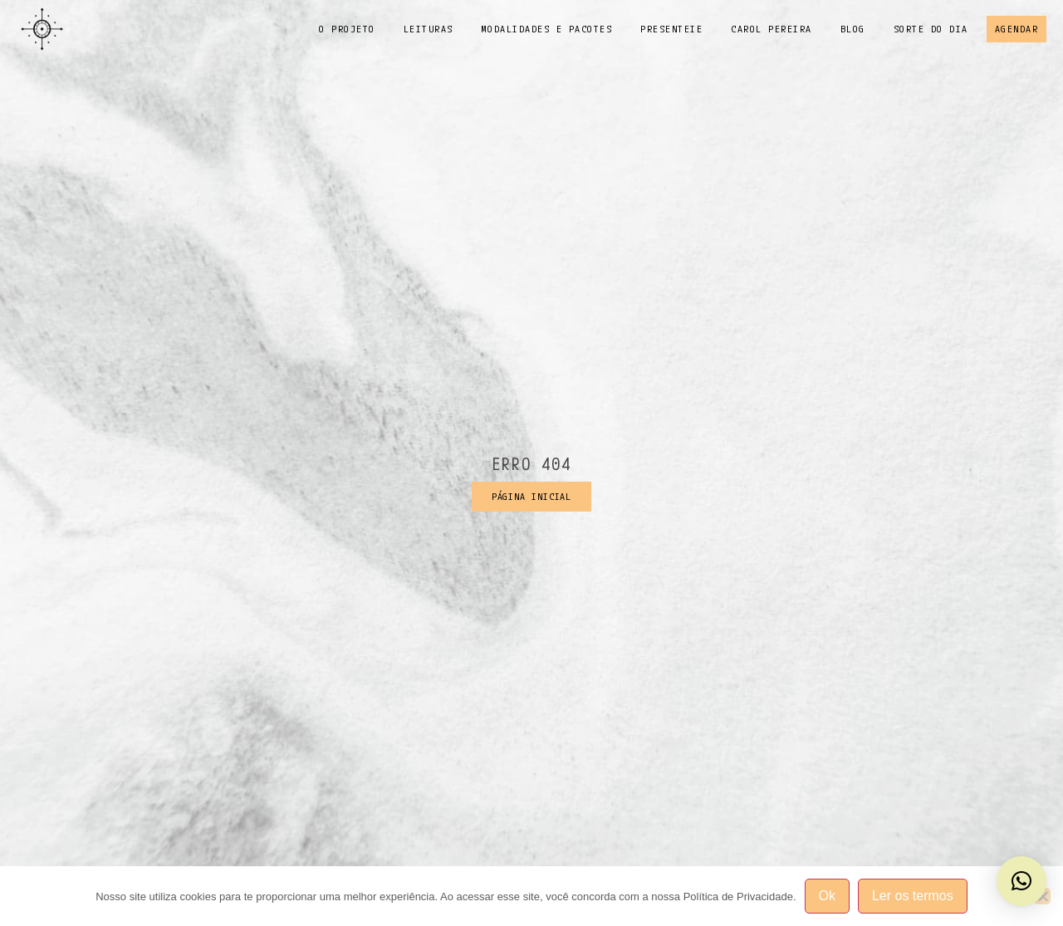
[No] (1042, 896)
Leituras (428, 28)
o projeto (347, 28)
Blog (852, 28)
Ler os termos (912, 896)
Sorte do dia (931, 28)
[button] (1021, 881)
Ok (827, 896)
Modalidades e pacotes (547, 28)
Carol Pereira (771, 28)
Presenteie (671, 28)
